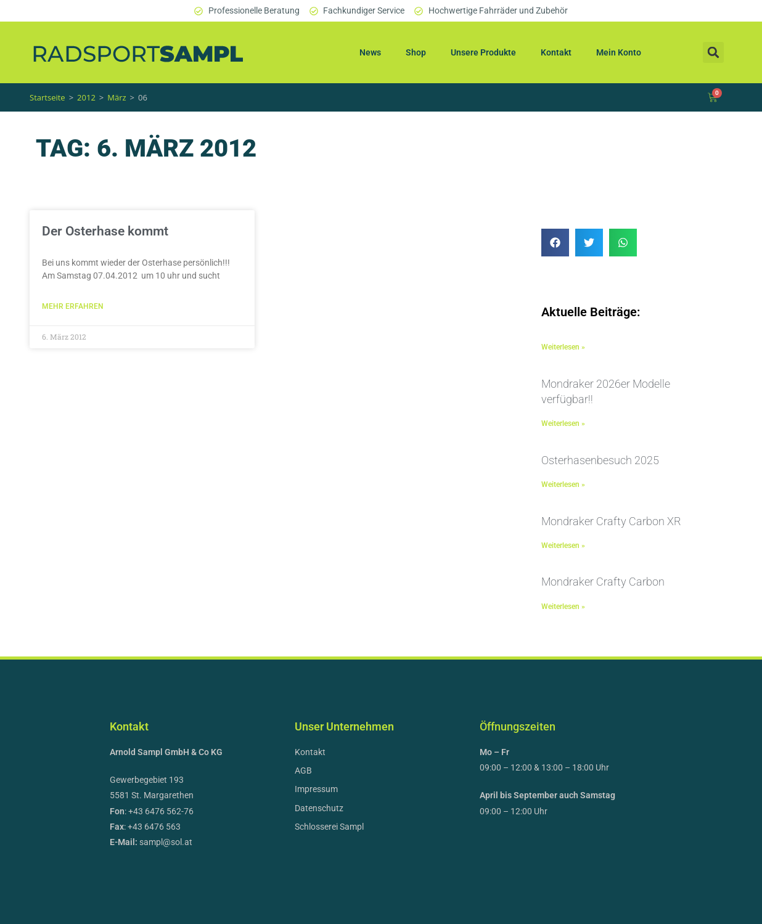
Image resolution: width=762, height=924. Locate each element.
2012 (86, 97)
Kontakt (556, 52)
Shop (416, 52)
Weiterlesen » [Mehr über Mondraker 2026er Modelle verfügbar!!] (563, 423)
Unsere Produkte (483, 52)
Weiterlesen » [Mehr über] (563, 347)
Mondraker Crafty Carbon (603, 581)
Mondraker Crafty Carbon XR (611, 521)
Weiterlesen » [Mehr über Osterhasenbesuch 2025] (563, 484)
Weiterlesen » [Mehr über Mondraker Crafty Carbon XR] (563, 545)
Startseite (47, 97)
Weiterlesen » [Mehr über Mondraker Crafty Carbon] (563, 606)
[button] (713, 52)
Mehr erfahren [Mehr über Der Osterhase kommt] (73, 306)
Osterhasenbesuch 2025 (600, 460)
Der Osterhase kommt (105, 231)
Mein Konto (618, 52)
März (116, 97)
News (370, 52)
